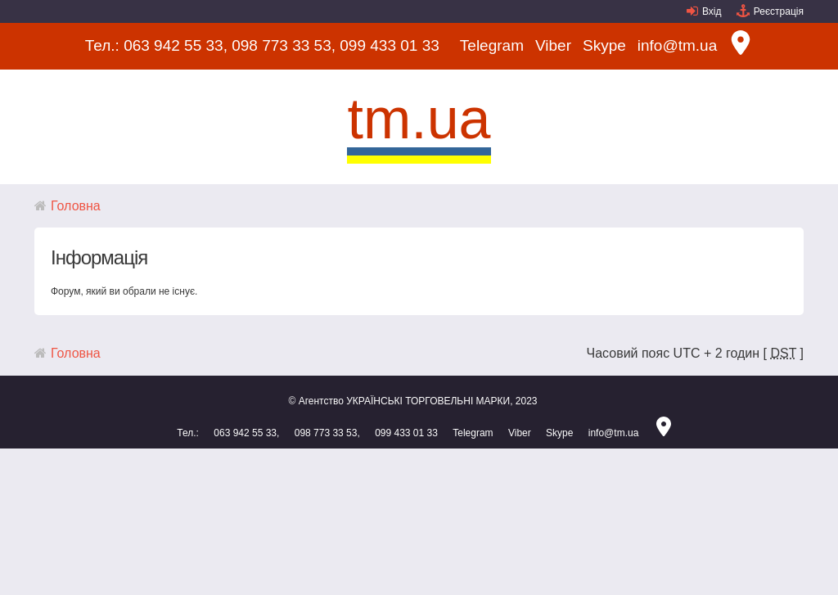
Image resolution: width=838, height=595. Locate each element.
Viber (553, 45)
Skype (604, 45)
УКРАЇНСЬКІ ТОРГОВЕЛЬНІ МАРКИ (428, 401)
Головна (76, 206)
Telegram (492, 45)
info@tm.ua (677, 45)
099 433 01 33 (389, 45)
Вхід (712, 11)
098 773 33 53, (284, 45)
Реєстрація (779, 11)
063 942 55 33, (176, 45)
